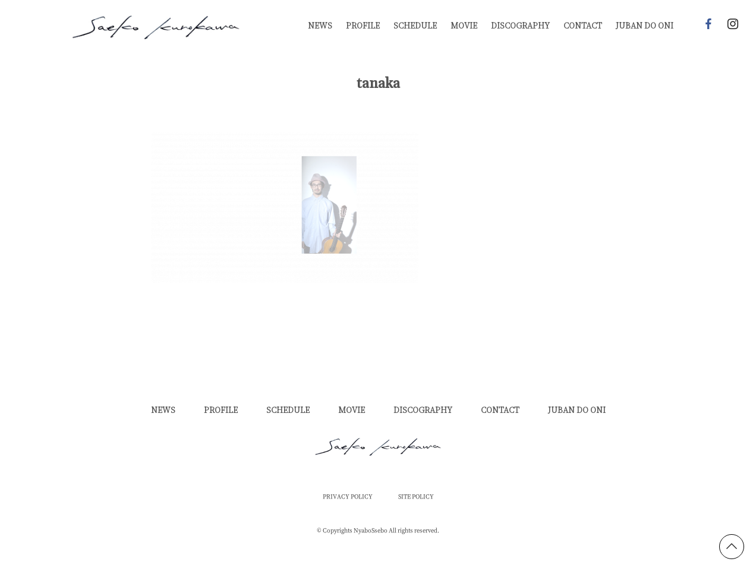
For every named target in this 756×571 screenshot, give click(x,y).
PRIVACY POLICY (348, 496)
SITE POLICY (416, 496)
